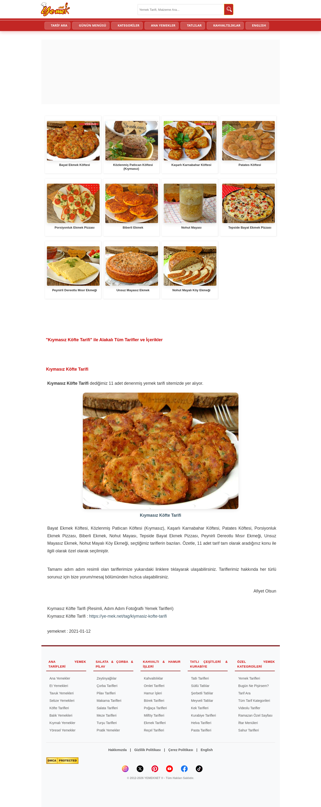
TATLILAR (194, 25)
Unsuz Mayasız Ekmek (132, 290)
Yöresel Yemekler (63, 730)
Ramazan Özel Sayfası (255, 715)
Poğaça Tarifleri (155, 708)
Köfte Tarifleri (59, 708)
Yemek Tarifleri (249, 678)
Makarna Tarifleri (109, 701)
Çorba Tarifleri (107, 686)
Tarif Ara (244, 693)
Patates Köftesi (250, 165)
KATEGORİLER (129, 25)
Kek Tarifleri (199, 708)
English (207, 750)
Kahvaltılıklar (153, 678)
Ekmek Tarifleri (155, 723)
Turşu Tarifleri (107, 723)
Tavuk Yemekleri (62, 693)
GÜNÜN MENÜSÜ (92, 25)
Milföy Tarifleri (154, 715)
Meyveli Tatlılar (202, 701)
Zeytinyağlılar (107, 678)
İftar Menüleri (248, 723)
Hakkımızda (117, 750)
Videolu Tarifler (249, 708)
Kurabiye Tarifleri (203, 715)
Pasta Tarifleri (201, 730)
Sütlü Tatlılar (200, 686)
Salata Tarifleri (107, 708)
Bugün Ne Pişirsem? (253, 686)
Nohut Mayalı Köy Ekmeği (191, 290)
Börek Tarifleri (154, 701)
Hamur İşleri (153, 693)
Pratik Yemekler (108, 730)
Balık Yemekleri (61, 715)
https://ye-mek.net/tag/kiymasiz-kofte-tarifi (128, 616)
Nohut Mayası (191, 227)
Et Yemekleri (59, 686)
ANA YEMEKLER (163, 25)
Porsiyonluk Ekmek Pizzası (75, 227)
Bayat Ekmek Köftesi (74, 165)
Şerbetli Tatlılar (202, 693)
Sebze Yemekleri (62, 701)
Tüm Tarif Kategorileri (254, 701)
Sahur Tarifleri (248, 730)
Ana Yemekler (60, 678)
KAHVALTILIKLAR (227, 25)
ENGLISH (259, 25)
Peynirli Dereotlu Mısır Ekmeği (74, 290)
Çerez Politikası (180, 750)
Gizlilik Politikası (147, 750)
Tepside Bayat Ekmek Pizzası (249, 227)
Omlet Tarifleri (154, 686)
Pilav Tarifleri (106, 693)
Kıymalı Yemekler (62, 723)
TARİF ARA (59, 25)
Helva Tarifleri (201, 723)
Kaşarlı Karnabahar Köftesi (191, 165)
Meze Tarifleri (107, 715)
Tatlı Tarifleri (200, 678)
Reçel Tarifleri (154, 730)
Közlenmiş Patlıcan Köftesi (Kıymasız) (133, 166)
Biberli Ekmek (133, 227)
